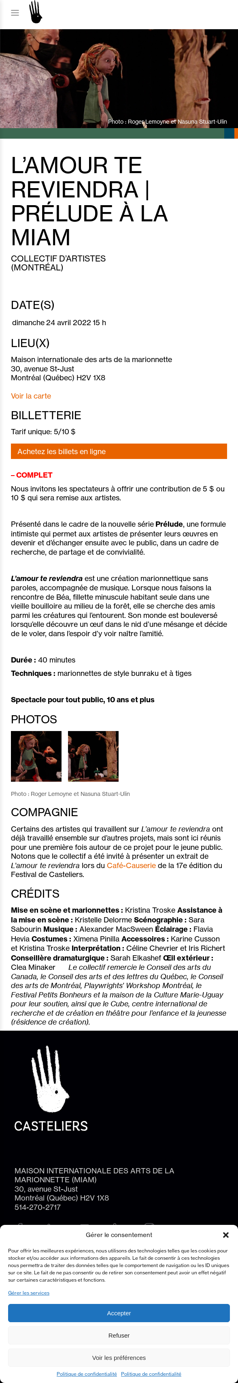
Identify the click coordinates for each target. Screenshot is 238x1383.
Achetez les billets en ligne (61, 451)
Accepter (119, 1313)
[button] (226, 1235)
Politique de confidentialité (87, 1374)
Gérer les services (28, 1293)
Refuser (119, 1335)
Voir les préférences (119, 1357)
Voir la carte (31, 395)
